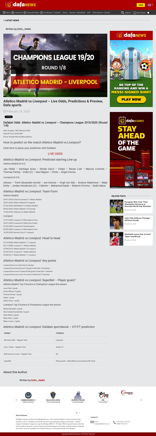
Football (57, 13)
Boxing (72, 13)
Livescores (17, 12)
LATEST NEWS (11, 20)
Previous (15, 400)
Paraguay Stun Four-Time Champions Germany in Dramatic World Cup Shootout (138, 204)
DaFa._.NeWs (38, 380)
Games (107, 13)
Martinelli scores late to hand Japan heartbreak (138, 235)
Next (141, 400)
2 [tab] (79, 413)
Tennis (64, 13)
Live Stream (46, 12)
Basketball (81, 13)
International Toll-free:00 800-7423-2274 (121, 423)
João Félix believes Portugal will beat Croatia (137, 219)
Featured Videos (31, 12)
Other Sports (97, 13)
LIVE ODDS (55, 153)
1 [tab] (77, 413)
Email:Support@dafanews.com (100, 423)
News (6, 12)
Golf (88, 13)
